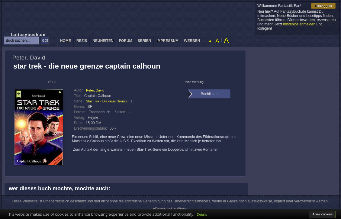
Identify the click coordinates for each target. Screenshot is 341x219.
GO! (45, 40)
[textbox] (21, 40)
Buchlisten (209, 94)
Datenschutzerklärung (171, 208)
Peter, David (95, 90)
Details (202, 214)
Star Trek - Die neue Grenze (106, 101)
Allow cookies (322, 214)
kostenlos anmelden (299, 24)
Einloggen (323, 6)
